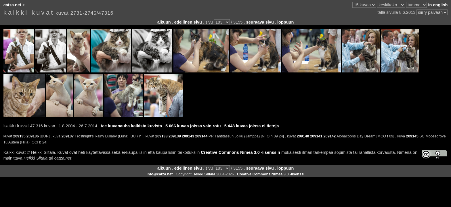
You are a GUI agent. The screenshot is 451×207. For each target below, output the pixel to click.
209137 (68, 136)
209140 (303, 136)
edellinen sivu (188, 22)
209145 (412, 136)
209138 (161, 136)
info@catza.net (160, 174)
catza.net (12, 5)
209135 (19, 136)
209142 (329, 136)
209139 (175, 136)
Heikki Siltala (203, 174)
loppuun (285, 22)
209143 (188, 136)
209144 (201, 136)
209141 (316, 136)
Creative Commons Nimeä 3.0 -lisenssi (271, 174)
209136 (32, 136)
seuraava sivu (260, 22)
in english (438, 5)
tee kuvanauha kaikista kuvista (131, 126)
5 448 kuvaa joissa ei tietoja (251, 126)
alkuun (164, 22)
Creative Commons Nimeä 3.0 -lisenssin (240, 152)
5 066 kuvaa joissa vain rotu (193, 126)
